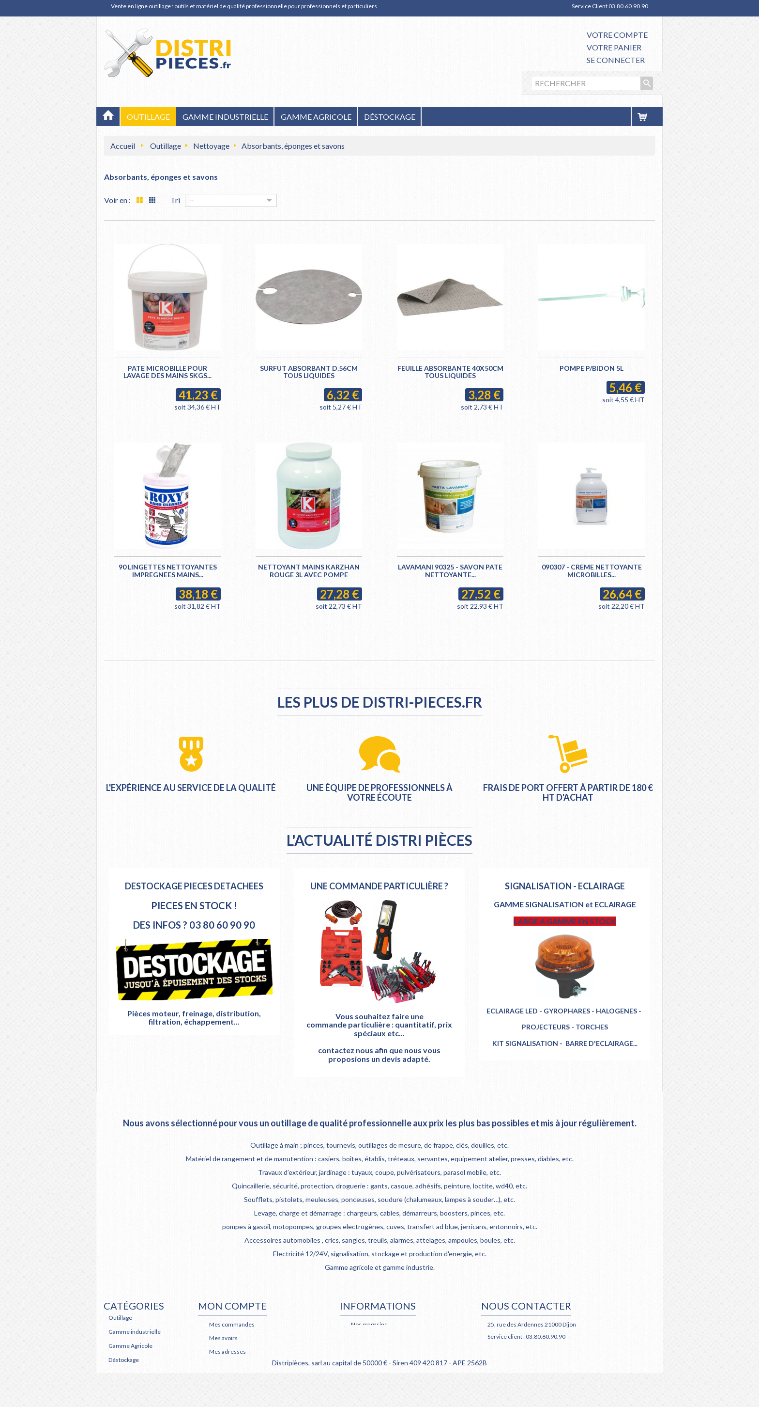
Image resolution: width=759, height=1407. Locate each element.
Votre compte (617, 34)
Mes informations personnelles (250, 1365)
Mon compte (232, 1306)
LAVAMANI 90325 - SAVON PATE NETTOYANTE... (450, 570)
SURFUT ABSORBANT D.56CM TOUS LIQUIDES (309, 371)
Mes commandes (232, 1324)
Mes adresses (227, 1351)
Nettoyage (211, 145)
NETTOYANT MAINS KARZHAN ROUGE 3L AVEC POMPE (309, 570)
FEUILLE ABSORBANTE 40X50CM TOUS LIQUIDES (450, 371)
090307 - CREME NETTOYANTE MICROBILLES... (592, 570)
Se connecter (616, 59)
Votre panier (614, 47)
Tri (175, 200)
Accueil (122, 145)
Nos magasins (369, 1324)
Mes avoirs (223, 1338)
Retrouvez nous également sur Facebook (555, 1348)
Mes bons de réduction (239, 1378)
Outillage (165, 145)
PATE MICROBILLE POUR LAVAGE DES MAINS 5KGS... (167, 371)
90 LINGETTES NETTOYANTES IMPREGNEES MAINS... (168, 570)
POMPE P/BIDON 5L (591, 368)
